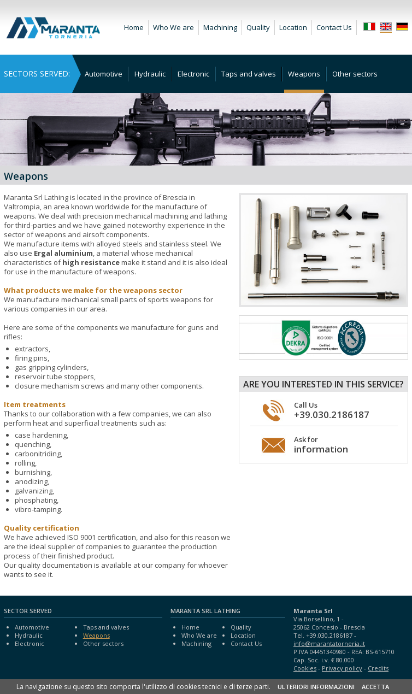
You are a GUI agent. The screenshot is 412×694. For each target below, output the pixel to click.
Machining (220, 27)
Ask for (321, 444)
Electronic (193, 74)
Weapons (304, 74)
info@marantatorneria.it (329, 643)
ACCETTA (375, 687)
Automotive (103, 74)
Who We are (173, 27)
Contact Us (334, 27)
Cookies (304, 668)
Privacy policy (342, 668)
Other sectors (355, 74)
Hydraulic (150, 74)
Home (134, 27)
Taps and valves (248, 74)
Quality (258, 27)
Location (293, 27)
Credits (378, 668)
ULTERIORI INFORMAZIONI (316, 687)
